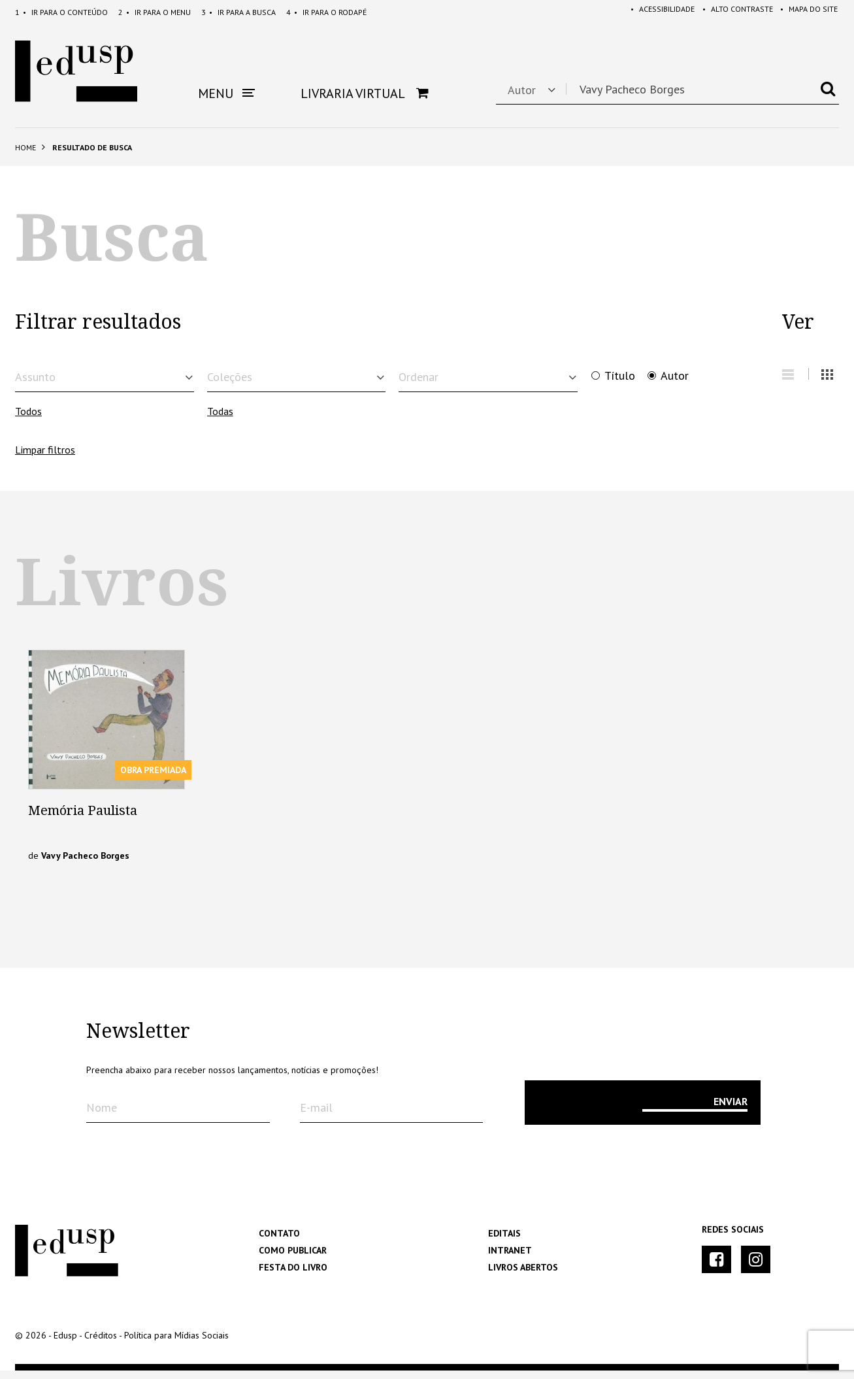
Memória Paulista (82, 819)
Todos (28, 419)
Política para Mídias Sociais (176, 1344)
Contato (279, 1242)
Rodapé (326, 12)
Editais (504, 1242)
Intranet (510, 1259)
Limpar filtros (45, 457)
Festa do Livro (293, 1276)
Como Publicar (293, 1259)
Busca (238, 12)
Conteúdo (61, 12)
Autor (675, 375)
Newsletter (138, 1040)
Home (25, 147)
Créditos (100, 1344)
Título (619, 375)
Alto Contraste (732, 12)
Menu (154, 12)
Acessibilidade (654, 12)
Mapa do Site (806, 12)
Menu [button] (226, 93)
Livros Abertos (523, 1276)
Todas (220, 419)
